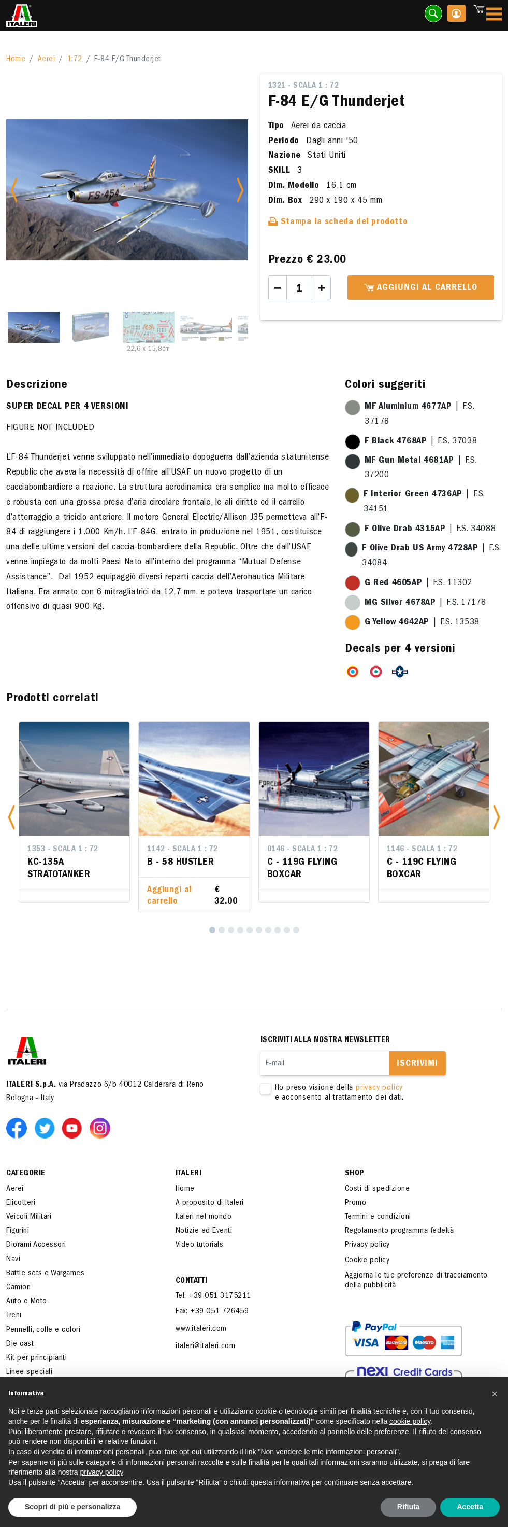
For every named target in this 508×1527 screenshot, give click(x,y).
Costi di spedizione (377, 1189)
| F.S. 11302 (418, 583)
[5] (249, 930)
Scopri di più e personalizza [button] (72, 1507)
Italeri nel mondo (204, 1217)
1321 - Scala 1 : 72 (303, 86)
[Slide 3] (149, 327)
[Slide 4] (206, 327)
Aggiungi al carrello (420, 288)
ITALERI (189, 1174)
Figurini (17, 1231)
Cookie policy (367, 1261)
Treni (14, 1316)
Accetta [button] (470, 1507)
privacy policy (379, 1088)
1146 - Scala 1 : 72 (422, 849)
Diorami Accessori (36, 1245)
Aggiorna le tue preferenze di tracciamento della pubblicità (416, 1281)
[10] (296, 930)
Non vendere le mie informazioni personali (328, 1452)
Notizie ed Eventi (204, 1231)
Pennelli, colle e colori (43, 1330)
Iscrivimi (417, 1064)
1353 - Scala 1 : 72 (62, 849)
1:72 (74, 59)
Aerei (46, 59)
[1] (212, 930)
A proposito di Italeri (210, 1203)
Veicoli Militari (28, 1217)
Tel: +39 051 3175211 (213, 1296)
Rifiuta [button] (408, 1507)
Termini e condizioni (378, 1217)
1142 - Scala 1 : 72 (182, 849)
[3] (231, 930)
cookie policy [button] (409, 1421)
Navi (13, 1260)
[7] (268, 930)
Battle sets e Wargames (45, 1274)
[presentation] (339, 1136)
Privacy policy (367, 1245)
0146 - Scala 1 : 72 (302, 849)
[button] (11, 817)
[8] (277, 930)
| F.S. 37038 (421, 442)
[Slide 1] (34, 327)
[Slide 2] (91, 327)
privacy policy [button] (101, 1472)
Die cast (20, 1344)
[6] (259, 930)
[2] (222, 930)
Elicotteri (20, 1203)
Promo (356, 1203)
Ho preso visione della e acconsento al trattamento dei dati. (371, 1093)
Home (15, 59)
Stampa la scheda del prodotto (338, 222)
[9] (287, 930)
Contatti (192, 1281)
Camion (18, 1288)
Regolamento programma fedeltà (399, 1231)
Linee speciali (29, 1372)
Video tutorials (200, 1245)
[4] (240, 930)
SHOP (355, 1174)
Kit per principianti (36, 1358)
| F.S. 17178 (425, 603)
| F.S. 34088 (430, 529)
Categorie (26, 1174)
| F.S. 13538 (422, 623)
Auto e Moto (26, 1302)
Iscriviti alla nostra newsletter (325, 1040)
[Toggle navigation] (494, 16)
